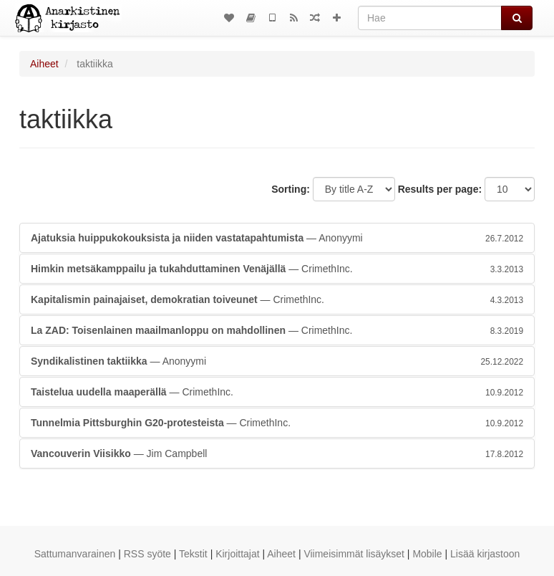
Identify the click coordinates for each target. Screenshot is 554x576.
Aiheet (44, 63)
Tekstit (193, 554)
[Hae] (430, 18)
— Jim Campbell (277, 453)
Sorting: (290, 189)
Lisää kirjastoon (485, 554)
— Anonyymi (277, 238)
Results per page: (440, 189)
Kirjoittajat (237, 554)
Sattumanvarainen (75, 554)
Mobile (427, 554)
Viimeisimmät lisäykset (353, 554)
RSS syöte (147, 554)
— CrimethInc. (277, 268)
